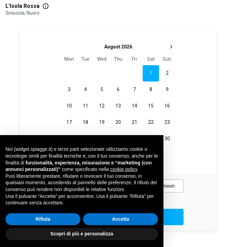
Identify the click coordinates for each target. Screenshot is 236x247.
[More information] (45, 6)
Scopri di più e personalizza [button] (81, 233)
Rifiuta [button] (42, 219)
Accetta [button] (120, 219)
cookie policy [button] (123, 169)
